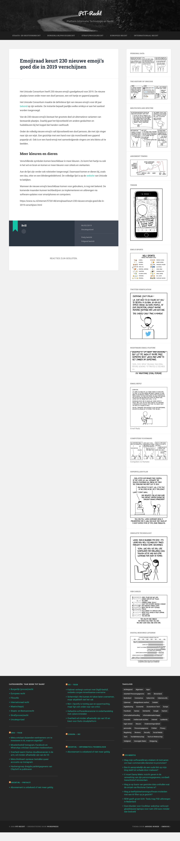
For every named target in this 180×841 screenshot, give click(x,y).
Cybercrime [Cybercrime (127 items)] (152, 698)
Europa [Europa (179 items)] (144, 711)
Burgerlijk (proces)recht (22, 689)
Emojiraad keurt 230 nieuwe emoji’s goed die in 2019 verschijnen (63, 64)
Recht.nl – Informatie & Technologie (88, 746)
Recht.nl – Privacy (21, 782)
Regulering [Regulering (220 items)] (164, 737)
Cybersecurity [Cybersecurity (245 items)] (129, 703)
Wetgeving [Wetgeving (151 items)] (144, 750)
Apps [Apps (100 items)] (150, 690)
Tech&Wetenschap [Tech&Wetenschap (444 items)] (131, 746)
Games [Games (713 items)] (163, 711)
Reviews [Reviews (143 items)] (127, 742)
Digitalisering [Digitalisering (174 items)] (138, 707)
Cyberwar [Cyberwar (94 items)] (141, 703)
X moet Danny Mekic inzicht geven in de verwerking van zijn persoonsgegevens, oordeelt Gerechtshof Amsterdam (146, 786)
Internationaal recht (20, 702)
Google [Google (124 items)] (137, 716)
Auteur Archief (24, 231)
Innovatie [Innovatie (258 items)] (127, 724)
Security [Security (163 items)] (137, 742)
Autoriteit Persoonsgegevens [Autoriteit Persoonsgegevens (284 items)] (135, 694)
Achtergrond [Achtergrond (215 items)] (129, 690)
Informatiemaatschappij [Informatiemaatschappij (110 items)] (154, 720)
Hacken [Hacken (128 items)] (147, 716)
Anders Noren (152, 835)
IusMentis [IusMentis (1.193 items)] (127, 729)
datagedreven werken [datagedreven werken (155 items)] (157, 703)
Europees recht (18, 693)
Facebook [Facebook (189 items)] (154, 711)
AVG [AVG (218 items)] (151, 694)
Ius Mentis (130, 765)
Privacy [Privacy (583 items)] (154, 737)
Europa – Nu (74, 734)
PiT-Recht (90, 13)
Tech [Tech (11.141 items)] (158, 742)
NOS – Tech (17, 732)
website (90, 176)
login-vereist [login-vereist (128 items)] (139, 729)
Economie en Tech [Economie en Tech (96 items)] (131, 711)
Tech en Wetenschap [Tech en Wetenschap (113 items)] (149, 746)
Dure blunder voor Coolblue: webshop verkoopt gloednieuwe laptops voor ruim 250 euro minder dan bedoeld (147, 817)
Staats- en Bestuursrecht (26, 36)
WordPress (52, 835)
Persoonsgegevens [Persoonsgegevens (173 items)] (131, 737)
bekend (23, 106)
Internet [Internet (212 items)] (156, 724)
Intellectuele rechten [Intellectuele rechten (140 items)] (142, 724)
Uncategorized (87, 230)
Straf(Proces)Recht (92, 36)
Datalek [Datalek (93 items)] (127, 707)
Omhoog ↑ (166, 835)
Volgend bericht (87, 241)
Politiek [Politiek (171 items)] (145, 737)
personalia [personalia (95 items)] (148, 733)
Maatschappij (17, 706)
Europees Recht (118, 36)
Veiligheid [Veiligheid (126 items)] (164, 746)
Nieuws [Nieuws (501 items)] (150, 729)
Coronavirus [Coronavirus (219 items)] (140, 698)
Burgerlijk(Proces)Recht (61, 36)
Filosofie (15, 698)
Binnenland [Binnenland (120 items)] (160, 694)
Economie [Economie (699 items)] (150, 707)
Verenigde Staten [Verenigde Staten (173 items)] (130, 750)
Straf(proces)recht (19, 715)
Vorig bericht (86, 237)
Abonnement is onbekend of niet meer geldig (32, 786)
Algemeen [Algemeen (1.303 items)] (140, 690)
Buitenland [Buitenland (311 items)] (128, 698)
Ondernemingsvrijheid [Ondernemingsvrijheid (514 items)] (132, 733)
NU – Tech (73, 685)
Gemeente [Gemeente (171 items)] (128, 716)
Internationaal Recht (146, 36)
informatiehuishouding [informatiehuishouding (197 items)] (132, 720)
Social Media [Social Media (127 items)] (148, 742)
